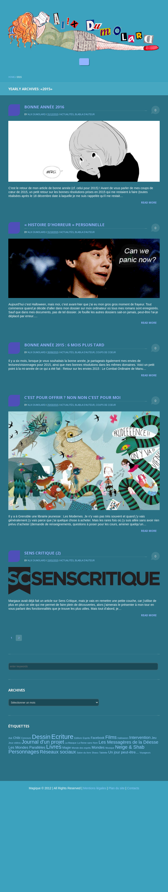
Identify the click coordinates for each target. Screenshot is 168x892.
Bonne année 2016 (44, 107)
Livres (53, 746)
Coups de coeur (106, 352)
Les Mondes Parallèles (26, 747)
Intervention (140, 737)
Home (11, 77)
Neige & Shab (129, 747)
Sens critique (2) (42, 553)
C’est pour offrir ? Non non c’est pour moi (72, 397)
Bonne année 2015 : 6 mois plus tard (64, 345)
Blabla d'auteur (84, 114)
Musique (109, 747)
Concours (26, 738)
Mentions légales (94, 788)
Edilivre (78, 738)
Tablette (103, 752)
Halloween (122, 738)
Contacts (133, 788)
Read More (149, 202)
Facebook (98, 738)
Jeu (153, 738)
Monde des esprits (81, 747)
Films (111, 737)
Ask (10, 738)
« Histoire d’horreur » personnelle (64, 224)
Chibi (16, 738)
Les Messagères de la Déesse (128, 742)
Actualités (67, 114)
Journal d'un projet (43, 742)
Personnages (23, 752)
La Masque (71, 742)
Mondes (98, 747)
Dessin (41, 736)
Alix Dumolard (37, 114)
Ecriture (62, 736)
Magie (66, 747)
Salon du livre (84, 752)
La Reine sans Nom (87, 742)
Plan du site (116, 788)
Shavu (95, 752)
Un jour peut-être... (123, 752)
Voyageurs (145, 752)
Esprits (86, 738)
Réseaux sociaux (58, 752)
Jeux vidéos (14, 742)
